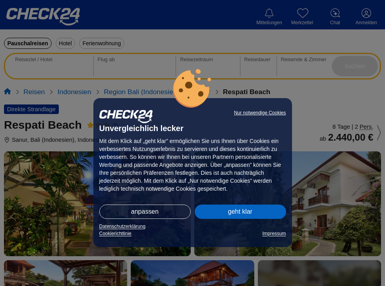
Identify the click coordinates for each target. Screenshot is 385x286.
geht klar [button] (240, 211)
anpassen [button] (145, 211)
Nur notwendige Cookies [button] (260, 113)
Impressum (274, 233)
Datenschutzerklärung (122, 226)
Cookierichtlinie (115, 233)
